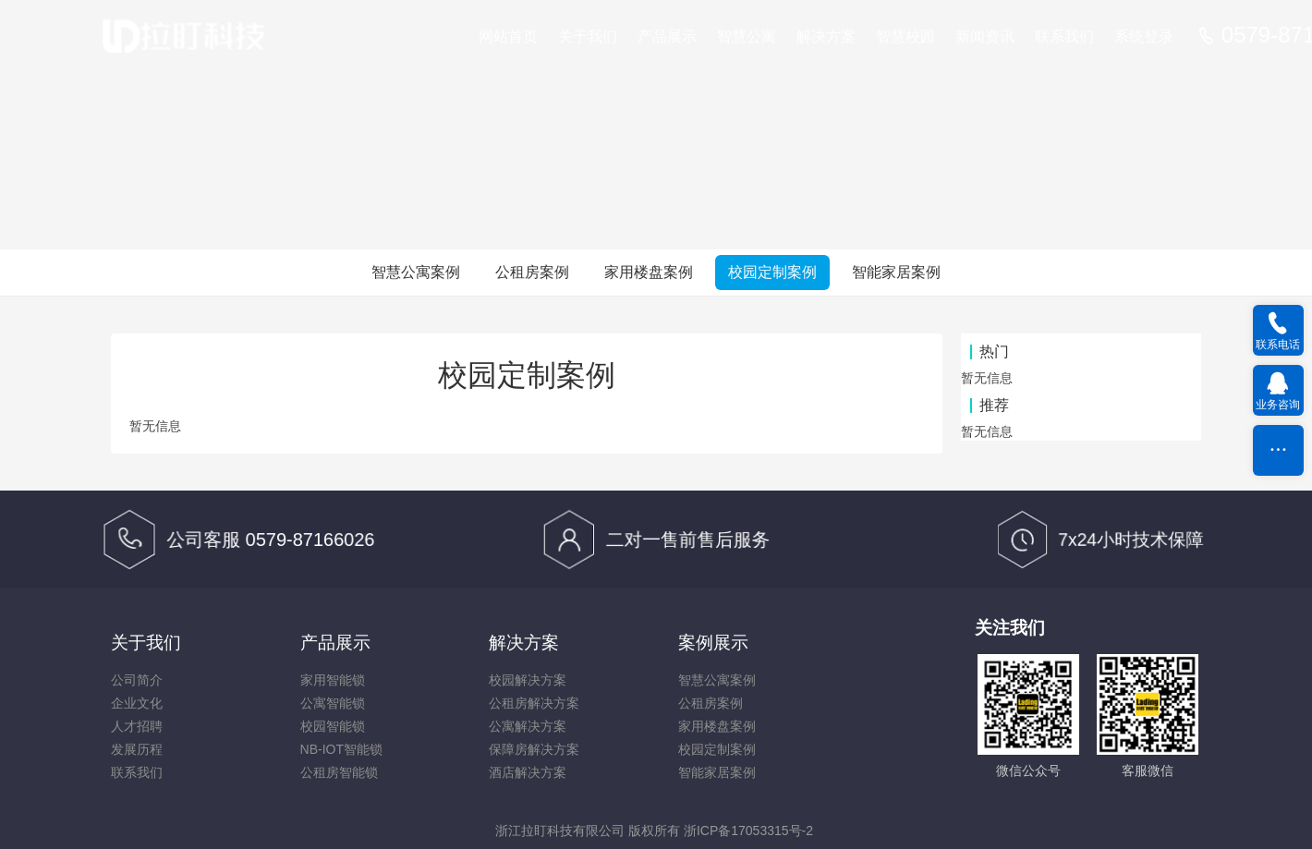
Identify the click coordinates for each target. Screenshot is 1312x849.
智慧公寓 (746, 36)
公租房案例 (532, 272)
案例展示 (713, 642)
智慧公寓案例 (415, 272)
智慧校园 (905, 36)
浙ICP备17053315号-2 (748, 830)
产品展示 (667, 36)
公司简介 (137, 680)
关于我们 (587, 36)
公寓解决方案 (527, 726)
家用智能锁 (332, 680)
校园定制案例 (772, 272)
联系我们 (1064, 36)
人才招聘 (137, 726)
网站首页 (508, 36)
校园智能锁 (332, 726)
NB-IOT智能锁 (341, 749)
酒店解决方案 (527, 772)
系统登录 (1143, 36)
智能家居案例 (896, 272)
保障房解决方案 (534, 749)
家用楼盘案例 (648, 272)
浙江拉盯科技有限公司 (560, 830)
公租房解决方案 (534, 703)
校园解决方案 (527, 680)
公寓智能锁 (332, 703)
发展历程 (137, 749)
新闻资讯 (984, 36)
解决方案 (826, 36)
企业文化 (137, 703)
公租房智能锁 (339, 772)
